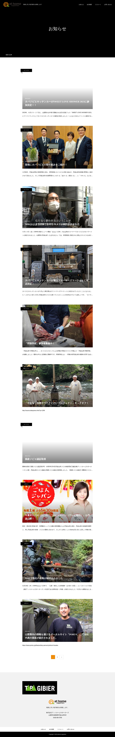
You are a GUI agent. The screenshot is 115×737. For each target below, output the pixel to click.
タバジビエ (26, 70)
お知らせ (81, 4)
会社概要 (89, 4)
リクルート (98, 4)
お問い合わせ (108, 4)
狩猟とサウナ (26, 368)
